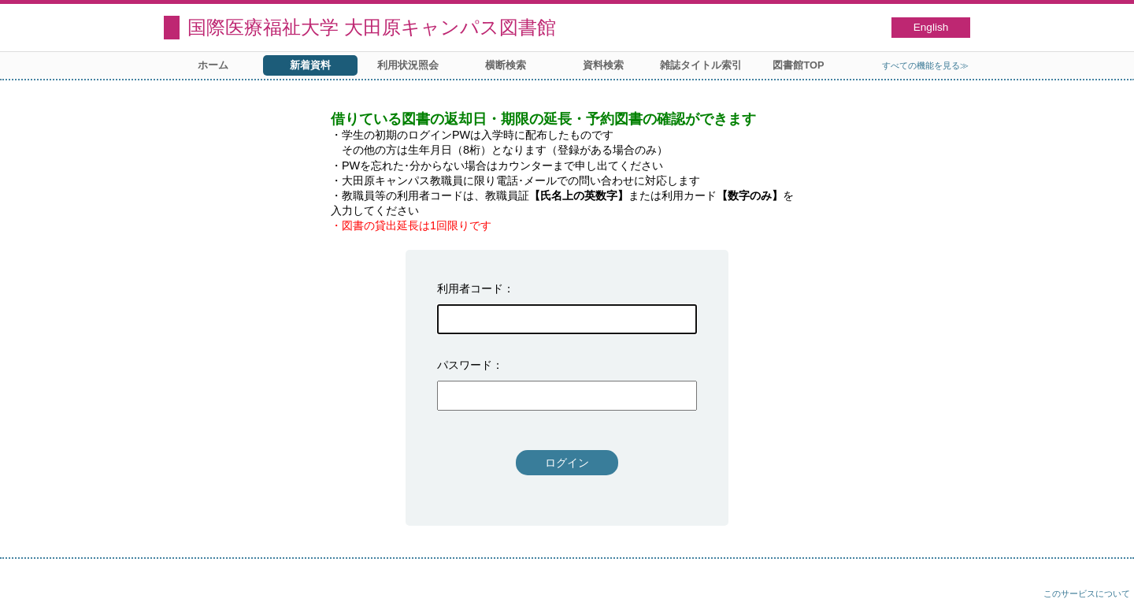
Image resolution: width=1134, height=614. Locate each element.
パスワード (464, 365)
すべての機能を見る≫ (925, 65)
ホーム (213, 65)
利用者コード (470, 288)
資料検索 (603, 65)
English (931, 27)
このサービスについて (1086, 593)
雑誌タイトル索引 (701, 65)
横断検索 (505, 65)
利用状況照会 (408, 65)
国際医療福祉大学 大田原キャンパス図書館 (371, 27)
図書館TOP (798, 65)
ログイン (567, 462)
